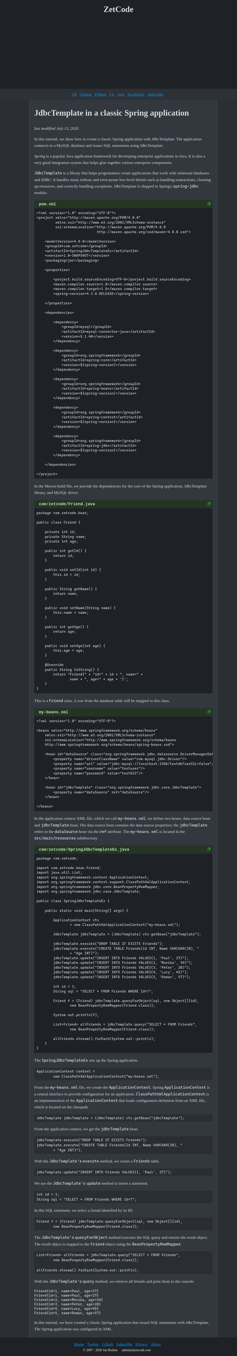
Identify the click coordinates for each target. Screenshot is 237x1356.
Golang (86, 94)
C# (111, 94)
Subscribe (155, 94)
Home (79, 1344)
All (74, 94)
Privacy (141, 1344)
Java (120, 94)
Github (107, 1344)
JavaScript (136, 94)
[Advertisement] (118, 53)
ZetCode (119, 9)
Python (100, 94)
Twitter (93, 1344)
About (156, 1344)
